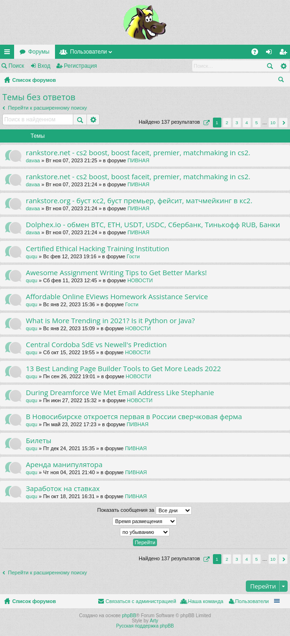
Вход (44, 66)
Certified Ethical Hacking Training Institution (97, 248)
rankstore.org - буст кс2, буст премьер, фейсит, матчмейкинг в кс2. (139, 200)
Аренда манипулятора (64, 464)
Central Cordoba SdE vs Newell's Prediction (96, 344)
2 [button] (227, 122)
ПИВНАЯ (138, 160)
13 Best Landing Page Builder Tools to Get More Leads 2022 (123, 368)
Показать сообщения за (144, 510)
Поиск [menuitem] (283, 81)
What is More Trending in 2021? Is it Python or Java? (110, 320)
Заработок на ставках (63, 488)
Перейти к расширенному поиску (47, 108)
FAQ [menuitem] (258, 53)
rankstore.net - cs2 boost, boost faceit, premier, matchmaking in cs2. (138, 152)
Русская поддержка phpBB (145, 625)
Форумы (38, 51)
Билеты (38, 440)
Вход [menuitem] (271, 53)
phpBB (129, 615)
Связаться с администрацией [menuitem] (140, 601)
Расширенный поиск (283, 66)
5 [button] (256, 122)
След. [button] (283, 122)
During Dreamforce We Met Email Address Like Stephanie (120, 392)
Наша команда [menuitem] (205, 601)
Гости (133, 256)
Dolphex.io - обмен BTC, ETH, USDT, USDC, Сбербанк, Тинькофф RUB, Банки (153, 224)
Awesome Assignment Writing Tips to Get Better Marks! (116, 272)
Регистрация (80, 66)
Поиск (16, 66)
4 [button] (246, 122)
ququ (31, 256)
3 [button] (236, 122)
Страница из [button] (205, 122)
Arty (154, 620)
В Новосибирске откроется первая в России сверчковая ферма (134, 416)
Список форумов (34, 80)
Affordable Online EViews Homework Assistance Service (117, 296)
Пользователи (88, 51)
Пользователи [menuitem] (252, 601)
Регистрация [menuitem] (285, 53)
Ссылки (9, 53)
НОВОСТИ (140, 280)
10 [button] (272, 122)
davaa (33, 160)
